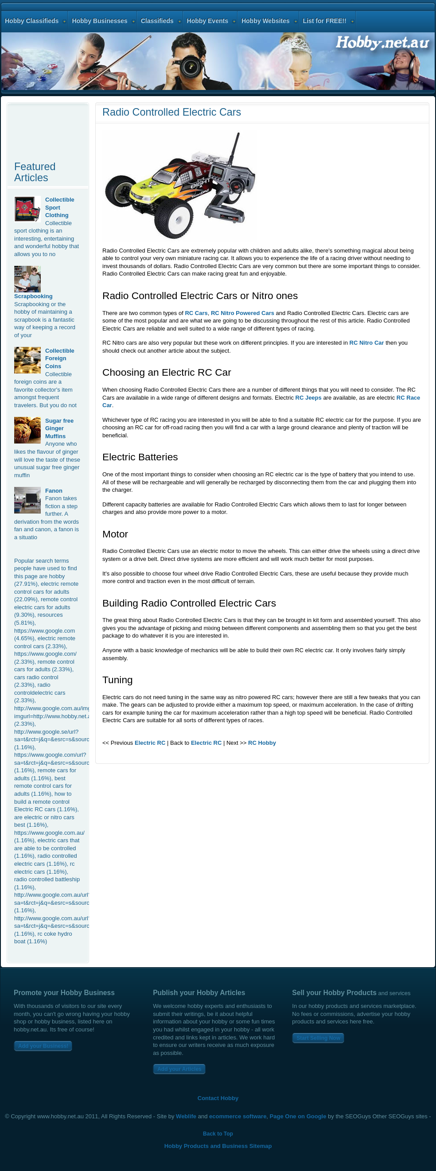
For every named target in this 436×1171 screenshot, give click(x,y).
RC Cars (196, 313)
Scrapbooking (33, 296)
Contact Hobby (218, 1098)
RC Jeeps (309, 397)
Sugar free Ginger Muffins (59, 428)
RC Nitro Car (367, 342)
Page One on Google (298, 1116)
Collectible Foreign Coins (59, 358)
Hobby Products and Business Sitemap (218, 1146)
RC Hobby (262, 742)
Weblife (186, 1116)
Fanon (53, 490)
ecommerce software (237, 1116)
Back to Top (218, 1134)
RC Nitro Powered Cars (242, 313)
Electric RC (150, 742)
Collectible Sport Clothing (59, 207)
